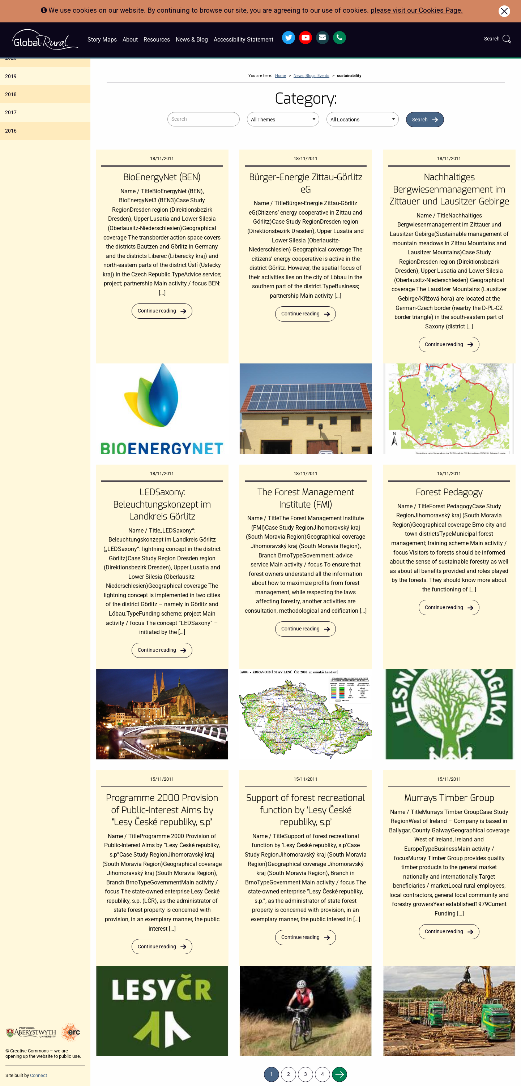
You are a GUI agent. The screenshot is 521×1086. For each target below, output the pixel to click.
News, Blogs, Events (311, 75)
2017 (11, 112)
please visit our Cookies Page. (417, 10)
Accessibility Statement (243, 39)
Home (280, 75)
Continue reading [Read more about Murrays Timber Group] (444, 931)
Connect (38, 1075)
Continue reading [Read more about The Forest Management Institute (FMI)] (300, 629)
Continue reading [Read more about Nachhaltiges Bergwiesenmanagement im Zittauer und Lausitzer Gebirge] (444, 344)
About (130, 39)
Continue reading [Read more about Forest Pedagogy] (444, 607)
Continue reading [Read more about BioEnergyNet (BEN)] (157, 311)
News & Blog (192, 39)
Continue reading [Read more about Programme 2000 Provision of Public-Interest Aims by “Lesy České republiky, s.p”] (157, 947)
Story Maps (102, 39)
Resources (157, 39)
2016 (11, 131)
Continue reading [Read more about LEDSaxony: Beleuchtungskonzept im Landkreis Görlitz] (157, 650)
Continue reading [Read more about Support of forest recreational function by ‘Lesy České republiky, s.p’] (300, 937)
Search (420, 120)
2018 (11, 94)
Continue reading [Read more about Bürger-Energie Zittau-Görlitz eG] (300, 314)
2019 (11, 76)
